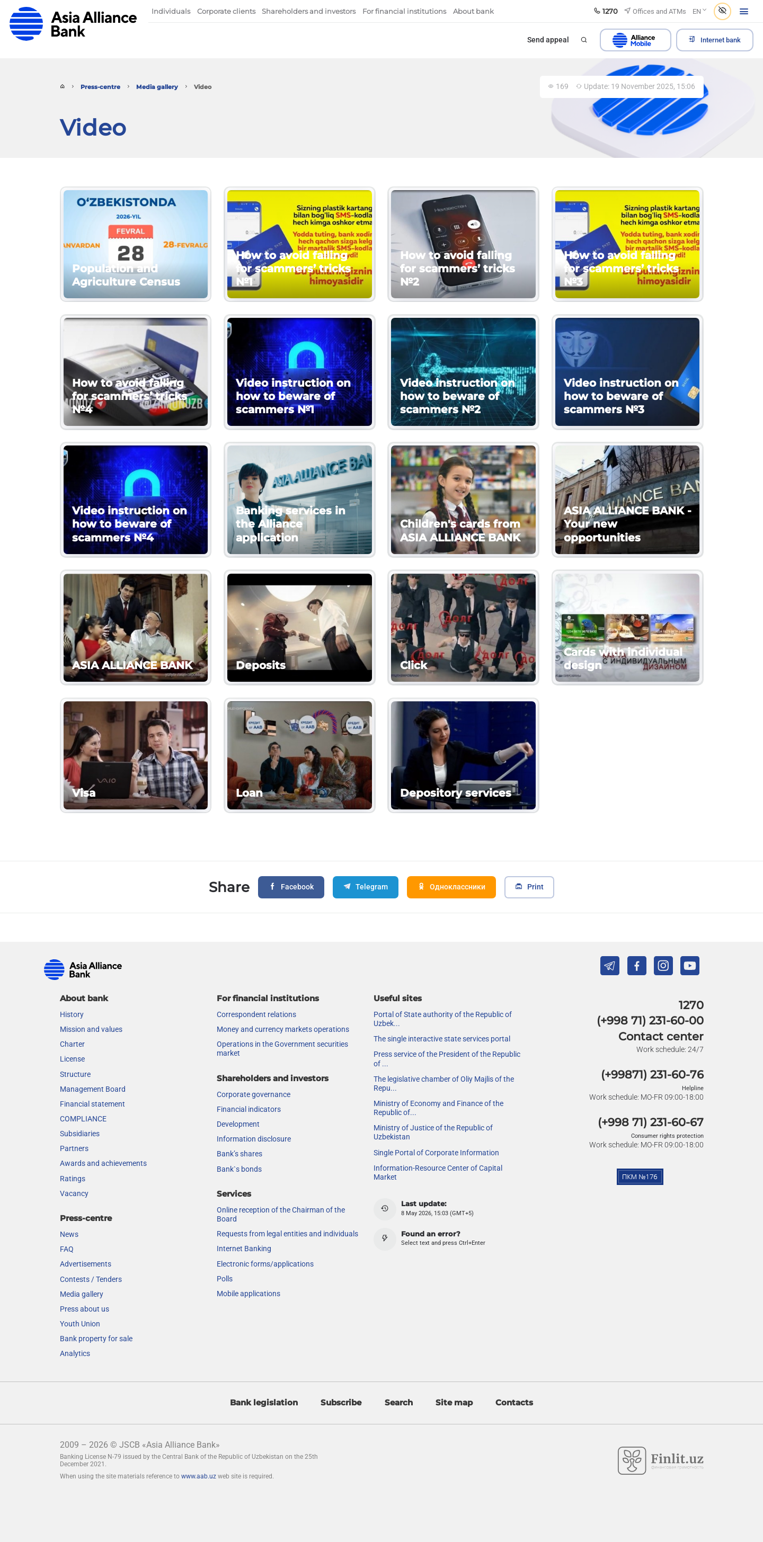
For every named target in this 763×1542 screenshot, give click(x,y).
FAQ (67, 1249)
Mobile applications (248, 1293)
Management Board (93, 1089)
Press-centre (100, 87)
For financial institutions (268, 998)
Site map (454, 1402)
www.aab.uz (198, 1476)
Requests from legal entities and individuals (287, 1233)
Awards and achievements (103, 1163)
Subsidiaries (80, 1133)
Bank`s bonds (239, 1169)
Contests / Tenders (91, 1279)
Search (399, 1402)
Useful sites (398, 998)
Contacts (514, 1402)
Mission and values (91, 1029)
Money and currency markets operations (283, 1029)
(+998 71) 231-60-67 (651, 1122)
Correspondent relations (256, 1014)
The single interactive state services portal (442, 1039)
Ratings (72, 1178)
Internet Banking (244, 1248)
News (69, 1234)
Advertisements (85, 1264)
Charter (72, 1044)
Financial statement (92, 1104)
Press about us (84, 1309)
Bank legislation (264, 1402)
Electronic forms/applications (265, 1264)
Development (238, 1124)
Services (234, 1194)
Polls (225, 1278)
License (72, 1059)
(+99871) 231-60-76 (652, 1074)
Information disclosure (254, 1139)
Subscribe (341, 1402)
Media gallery (157, 87)
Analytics (75, 1353)
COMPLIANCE (83, 1119)
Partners (74, 1148)
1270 (691, 1005)
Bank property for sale (96, 1338)
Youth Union (80, 1324)
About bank (84, 998)
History (72, 1014)
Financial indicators (249, 1109)
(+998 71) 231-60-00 (650, 1020)
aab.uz (73, 23)
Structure (75, 1074)
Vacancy (74, 1193)
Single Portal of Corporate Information (436, 1152)
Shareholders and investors (273, 1078)
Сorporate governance (253, 1094)
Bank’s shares (239, 1153)
